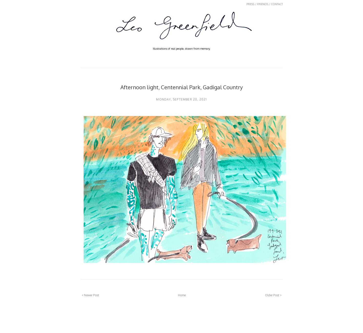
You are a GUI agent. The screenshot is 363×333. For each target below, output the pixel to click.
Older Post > (273, 295)
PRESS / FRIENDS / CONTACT (264, 4)
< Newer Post (90, 295)
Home (182, 295)
